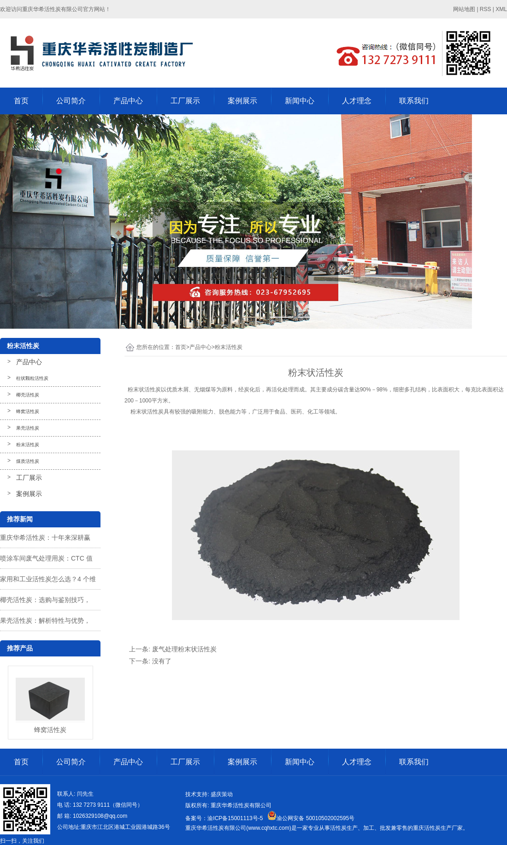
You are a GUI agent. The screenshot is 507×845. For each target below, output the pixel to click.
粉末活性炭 (27, 444)
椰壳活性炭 (27, 394)
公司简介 (71, 101)
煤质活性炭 (27, 461)
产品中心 (128, 101)
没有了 (161, 661)
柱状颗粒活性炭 (32, 378)
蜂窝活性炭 (27, 411)
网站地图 (464, 9)
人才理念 (356, 101)
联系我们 (414, 101)
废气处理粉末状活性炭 (184, 649)
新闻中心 (299, 101)
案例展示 (242, 101)
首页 (21, 101)
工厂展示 (185, 101)
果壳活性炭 (27, 428)
